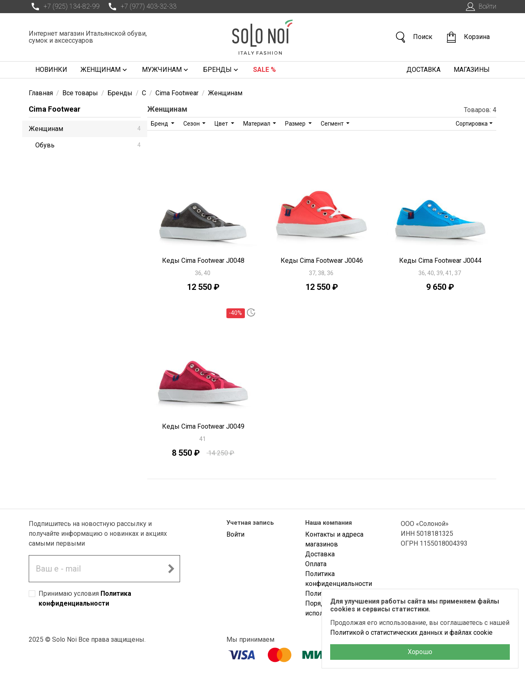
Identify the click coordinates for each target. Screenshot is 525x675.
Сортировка (472, 123)
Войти (480, 6)
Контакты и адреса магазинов (334, 539)
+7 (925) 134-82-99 (64, 6)
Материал (257, 123)
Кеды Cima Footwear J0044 (440, 260)
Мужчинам (166, 70)
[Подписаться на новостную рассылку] (171, 569)
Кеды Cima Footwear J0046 (322, 260)
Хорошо (420, 652)
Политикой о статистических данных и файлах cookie (411, 632)
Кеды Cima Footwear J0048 (203, 260)
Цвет (222, 123)
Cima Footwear (54, 109)
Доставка (423, 69)
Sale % (264, 69)
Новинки (51, 69)
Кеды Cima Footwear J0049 (203, 426)
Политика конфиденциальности (338, 579)
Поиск (413, 37)
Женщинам (104, 70)
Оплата (315, 564)
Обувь (88, 145)
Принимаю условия (85, 598)
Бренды (221, 70)
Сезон (192, 123)
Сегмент (333, 123)
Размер (296, 123)
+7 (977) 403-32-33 (141, 6)
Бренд (160, 123)
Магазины (472, 69)
